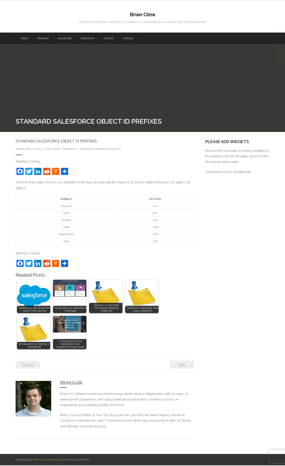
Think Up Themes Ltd (46, 460)
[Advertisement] (142, 83)
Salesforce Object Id (107, 149)
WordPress (82, 460)
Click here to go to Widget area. (228, 172)
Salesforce (69, 149)
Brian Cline (52, 149)
